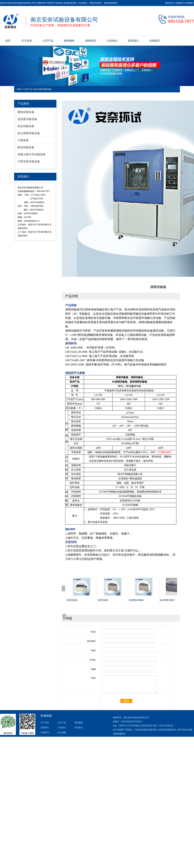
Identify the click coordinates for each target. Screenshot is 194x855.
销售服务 (69, 40)
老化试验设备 (25, 126)
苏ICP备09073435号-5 (132, 721)
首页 (8, 40)
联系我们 (190, 3)
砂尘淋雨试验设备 (43, 89)
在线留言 (179, 3)
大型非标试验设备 (28, 161)
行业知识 (112, 40)
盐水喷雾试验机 (167, 600)
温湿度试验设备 (27, 119)
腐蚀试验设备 (25, 112)
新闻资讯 (90, 40)
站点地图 (61, 732)
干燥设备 (23, 140)
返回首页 (169, 3)
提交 (126, 700)
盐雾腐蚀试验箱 (136, 600)
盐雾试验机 (103, 600)
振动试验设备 (25, 147)
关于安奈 (26, 40)
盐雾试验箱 (72, 600)
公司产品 (48, 40)
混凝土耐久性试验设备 (31, 154)
